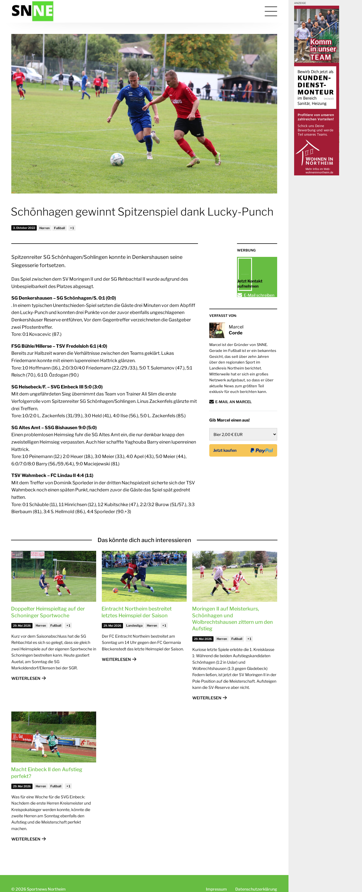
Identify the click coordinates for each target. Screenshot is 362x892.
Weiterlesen (25, 678)
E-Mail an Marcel (233, 429)
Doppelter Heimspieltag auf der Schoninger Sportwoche (48, 612)
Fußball (59, 228)
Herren (44, 228)
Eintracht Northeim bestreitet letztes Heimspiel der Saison (137, 612)
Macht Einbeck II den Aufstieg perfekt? (46, 772)
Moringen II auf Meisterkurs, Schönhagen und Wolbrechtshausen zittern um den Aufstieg (232, 618)
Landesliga (134, 625)
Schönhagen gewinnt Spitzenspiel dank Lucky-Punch (142, 211)
